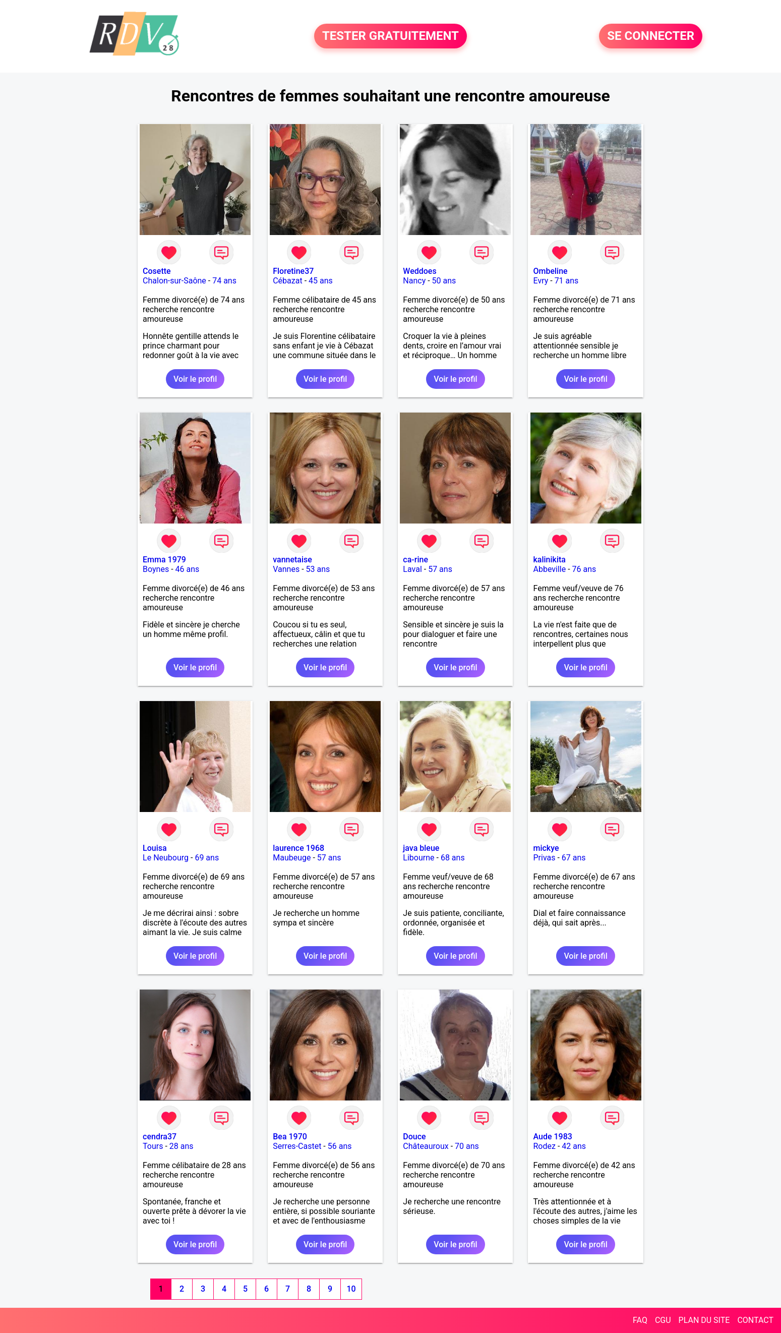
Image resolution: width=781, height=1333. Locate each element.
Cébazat (287, 280)
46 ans (187, 569)
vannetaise (292, 559)
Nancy (414, 280)
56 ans (340, 1146)
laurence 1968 (298, 848)
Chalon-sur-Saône (174, 280)
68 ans (453, 857)
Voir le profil (195, 379)
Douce (414, 1136)
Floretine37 (293, 271)
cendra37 (159, 1136)
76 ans (584, 569)
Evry (540, 280)
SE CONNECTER (650, 36)
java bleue (421, 848)
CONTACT (755, 1320)
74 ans (224, 280)
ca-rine (415, 559)
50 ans (444, 280)
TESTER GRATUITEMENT (390, 36)
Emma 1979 (164, 559)
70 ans (467, 1146)
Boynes (156, 569)
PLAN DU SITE (704, 1320)
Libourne (418, 857)
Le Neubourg (166, 857)
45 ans (321, 280)
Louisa (155, 848)
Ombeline (550, 271)
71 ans (567, 280)
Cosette (157, 271)
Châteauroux (425, 1146)
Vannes (286, 569)
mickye (546, 848)
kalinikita (549, 559)
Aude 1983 (552, 1136)
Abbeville (549, 569)
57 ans (440, 569)
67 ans (574, 857)
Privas (544, 857)
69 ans (207, 857)
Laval (412, 569)
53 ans (318, 569)
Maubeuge (292, 857)
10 (350, 1289)
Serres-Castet (297, 1146)
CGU (663, 1320)
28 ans (181, 1146)
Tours (153, 1146)
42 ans (574, 1146)
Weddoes (419, 271)
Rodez (544, 1146)
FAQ (640, 1320)
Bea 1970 (290, 1136)
